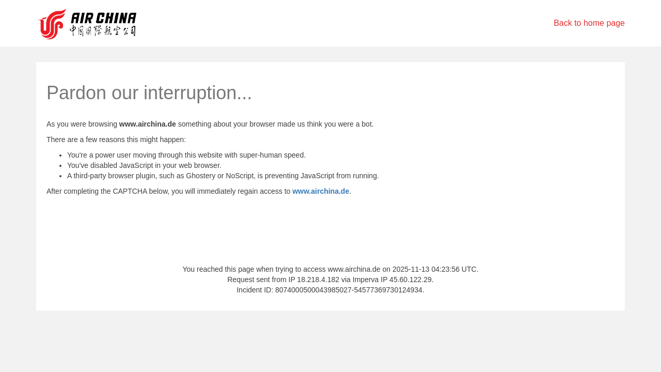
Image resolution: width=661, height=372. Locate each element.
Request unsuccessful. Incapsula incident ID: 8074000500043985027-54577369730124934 (330, 186)
